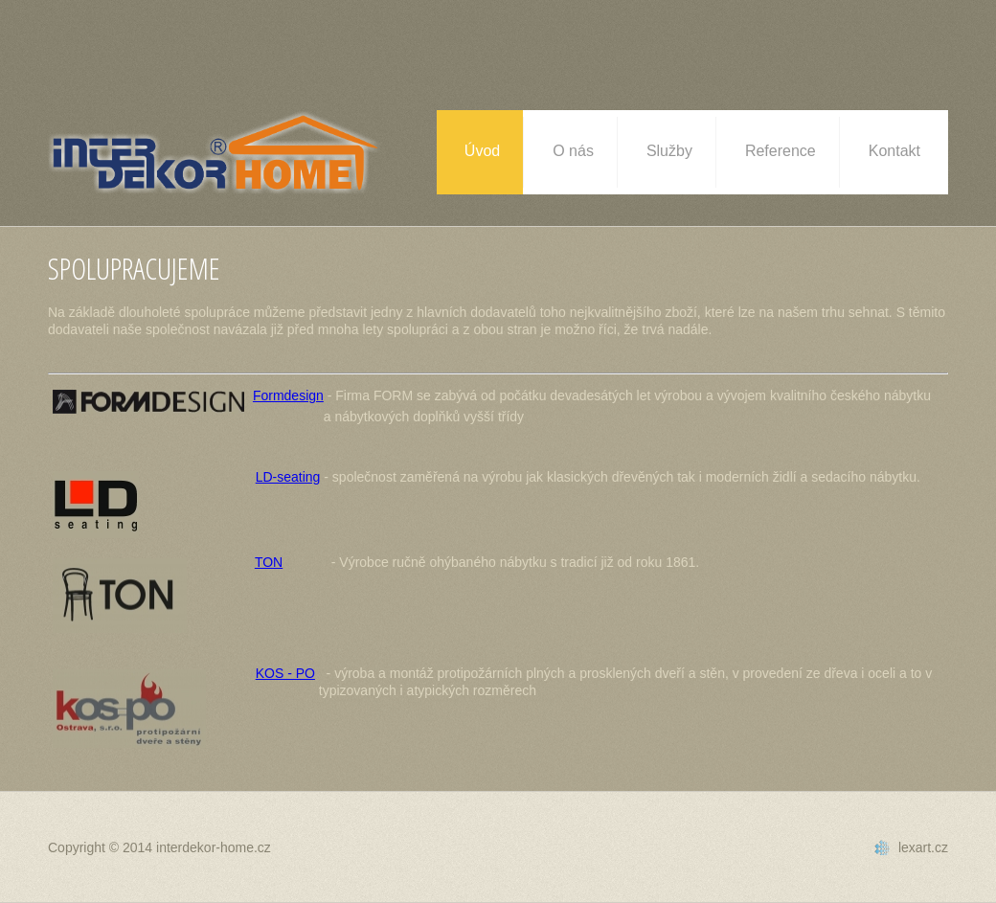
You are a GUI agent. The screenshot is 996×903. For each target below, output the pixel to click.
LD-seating (288, 477)
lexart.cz (923, 847)
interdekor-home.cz (213, 847)
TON (269, 562)
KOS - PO (285, 673)
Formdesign (288, 395)
